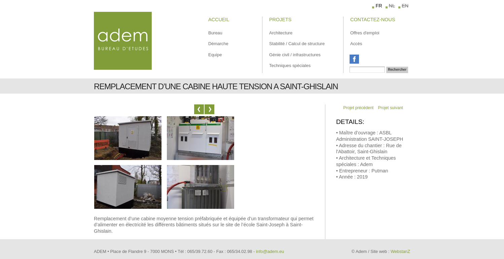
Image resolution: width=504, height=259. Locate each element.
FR (378, 5)
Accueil (218, 19)
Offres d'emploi (364, 32)
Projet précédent (358, 107)
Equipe (215, 54)
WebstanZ (400, 251)
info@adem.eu (270, 251)
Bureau (215, 32)
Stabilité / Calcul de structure (297, 43)
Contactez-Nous (372, 19)
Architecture (280, 32)
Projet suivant (390, 107)
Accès (356, 43)
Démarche (218, 43)
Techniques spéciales (290, 65)
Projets (280, 19)
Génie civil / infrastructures (295, 54)
